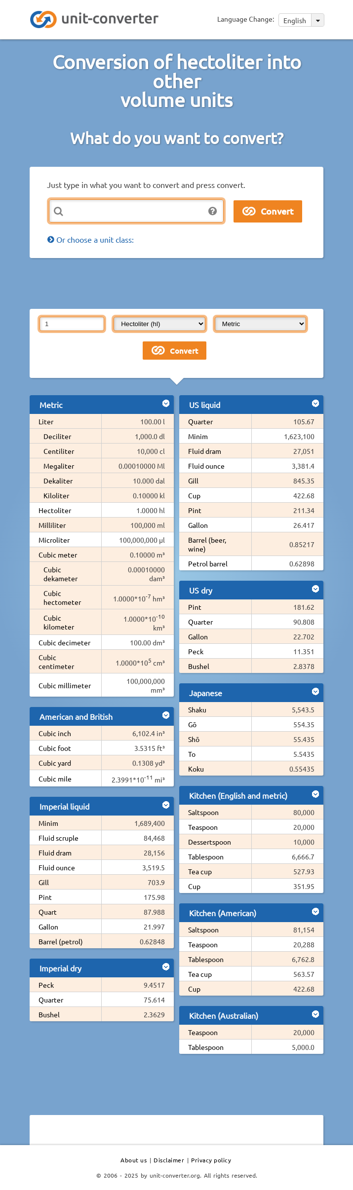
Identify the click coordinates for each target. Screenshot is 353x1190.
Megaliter (58, 465)
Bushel (49, 1014)
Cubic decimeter (64, 642)
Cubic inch (55, 733)
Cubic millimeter (65, 685)
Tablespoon (206, 856)
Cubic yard (55, 762)
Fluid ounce (57, 867)
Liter (46, 421)
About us (133, 1160)
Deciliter (57, 436)
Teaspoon (203, 826)
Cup (194, 495)
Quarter (51, 999)
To (192, 753)
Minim (48, 822)
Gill (44, 882)
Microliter (54, 539)
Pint (45, 896)
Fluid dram (55, 852)
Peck (46, 984)
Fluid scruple (58, 837)
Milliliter (52, 525)
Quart (48, 911)
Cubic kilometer (58, 622)
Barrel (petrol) (61, 941)
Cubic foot (55, 748)
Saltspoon (203, 812)
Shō (193, 739)
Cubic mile (55, 778)
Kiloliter (56, 495)
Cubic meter (58, 554)
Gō (192, 724)
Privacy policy (211, 1160)
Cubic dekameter (60, 574)
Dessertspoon (209, 841)
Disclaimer (169, 1160)
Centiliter (58, 450)
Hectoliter (55, 510)
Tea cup (200, 871)
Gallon (48, 926)
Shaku (197, 709)
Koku (196, 768)
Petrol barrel (208, 563)
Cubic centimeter (56, 661)
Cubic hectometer (62, 597)
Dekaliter (58, 480)
